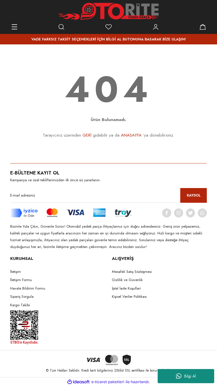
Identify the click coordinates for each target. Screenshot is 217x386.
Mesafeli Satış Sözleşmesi (132, 271)
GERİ (87, 135)
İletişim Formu (21, 280)
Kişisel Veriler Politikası (129, 296)
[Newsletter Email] (108, 195)
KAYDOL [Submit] (194, 195)
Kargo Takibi (20, 305)
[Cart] (202, 27)
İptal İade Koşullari (126, 288)
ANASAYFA (131, 135)
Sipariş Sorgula (22, 296)
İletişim (15, 271)
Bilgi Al (186, 376)
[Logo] (108, 11)
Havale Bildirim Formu (27, 288)
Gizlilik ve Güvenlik (127, 280)
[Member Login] (155, 27)
